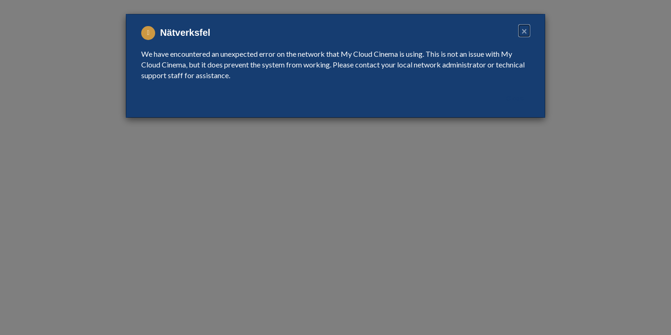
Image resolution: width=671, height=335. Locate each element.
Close (515, 98)
